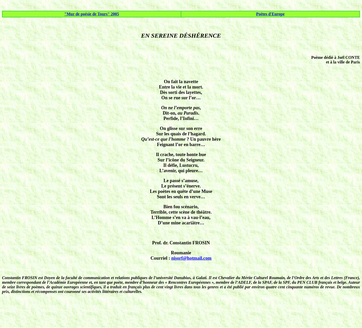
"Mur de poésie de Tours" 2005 (91, 14)
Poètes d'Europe (270, 14)
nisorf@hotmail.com (191, 258)
